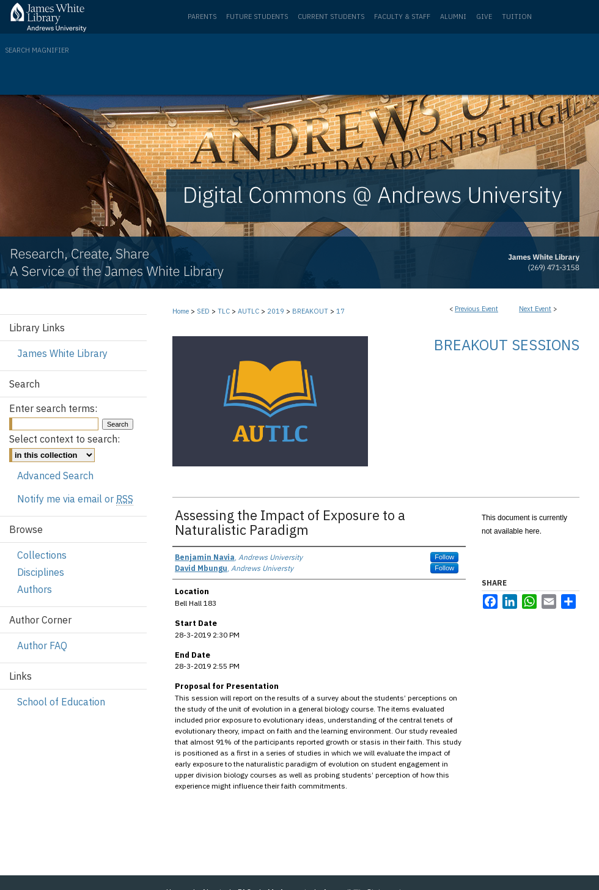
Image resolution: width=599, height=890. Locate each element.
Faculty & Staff (402, 16)
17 (340, 311)
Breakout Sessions (506, 345)
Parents (202, 16)
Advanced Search (55, 475)
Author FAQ (42, 645)
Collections (42, 555)
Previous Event (476, 308)
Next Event (535, 308)
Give (484, 16)
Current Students (331, 16)
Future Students (257, 16)
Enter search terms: (53, 408)
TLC (225, 311)
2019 (276, 311)
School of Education (61, 702)
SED (204, 311)
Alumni (453, 16)
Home (180, 311)
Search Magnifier (37, 50)
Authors (34, 589)
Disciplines (40, 572)
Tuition (517, 16)
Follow (444, 557)
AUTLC (249, 311)
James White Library (62, 353)
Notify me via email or (75, 499)
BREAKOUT (311, 311)
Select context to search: (64, 439)
